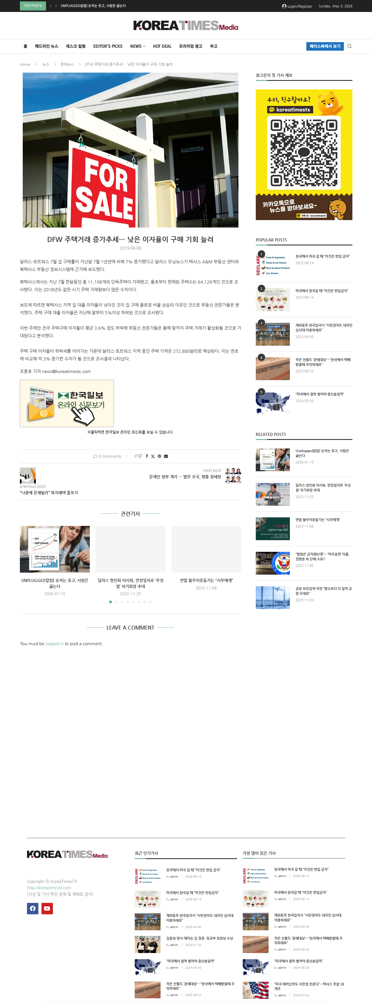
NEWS (136, 46)
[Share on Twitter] (153, 456)
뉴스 (45, 64)
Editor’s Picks (107, 46)
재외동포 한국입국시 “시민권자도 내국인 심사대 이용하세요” (324, 327)
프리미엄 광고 (190, 46)
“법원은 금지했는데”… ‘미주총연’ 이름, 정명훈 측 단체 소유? (323, 556)
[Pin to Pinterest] (159, 456)
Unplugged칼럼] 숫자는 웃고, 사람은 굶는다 (93, 6)
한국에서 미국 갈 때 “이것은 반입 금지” (323, 256)
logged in (54, 643)
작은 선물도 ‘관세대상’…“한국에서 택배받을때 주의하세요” (323, 362)
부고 (213, 46)
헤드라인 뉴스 (46, 46)
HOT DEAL (162, 46)
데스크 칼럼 (76, 46)
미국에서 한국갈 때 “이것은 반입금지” (322, 291)
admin (174, 876)
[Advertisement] (304, 666)
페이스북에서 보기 (325, 46)
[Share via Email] (166, 456)
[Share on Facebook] (147, 456)
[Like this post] (140, 456)
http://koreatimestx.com (49, 887)
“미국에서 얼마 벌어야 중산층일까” (320, 394)
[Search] (349, 46)
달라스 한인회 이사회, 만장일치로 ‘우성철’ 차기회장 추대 (323, 487)
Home (25, 64)
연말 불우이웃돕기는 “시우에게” (206, 580)
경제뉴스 (67, 64)
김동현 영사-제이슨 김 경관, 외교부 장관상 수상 (199, 938)
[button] (50, 6)
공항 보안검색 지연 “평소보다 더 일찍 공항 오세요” (324, 591)
